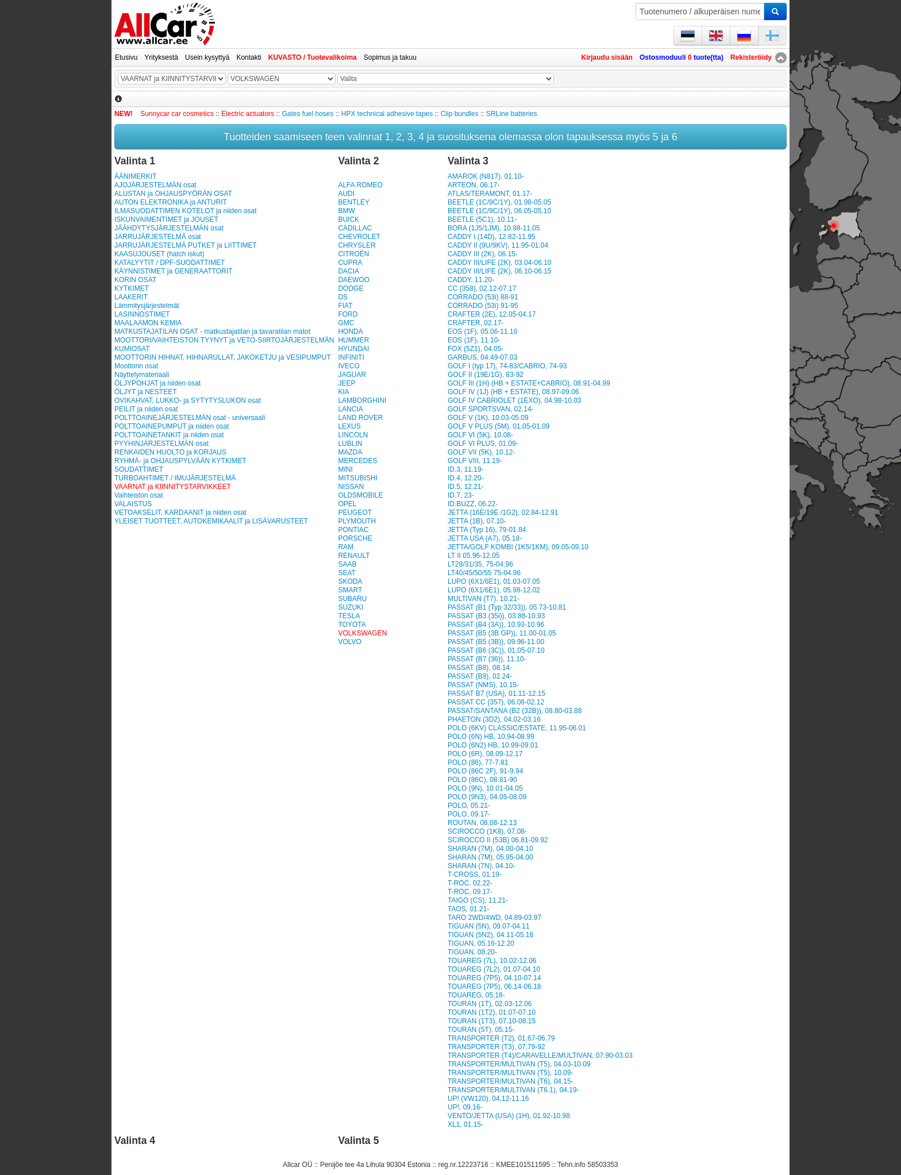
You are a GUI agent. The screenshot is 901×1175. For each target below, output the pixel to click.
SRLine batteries (511, 114)
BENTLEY (353, 202)
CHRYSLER (356, 245)
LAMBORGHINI (362, 400)
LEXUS (349, 426)
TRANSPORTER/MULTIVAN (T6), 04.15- (510, 1081)
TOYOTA (351, 625)
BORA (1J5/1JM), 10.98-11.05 (494, 228)
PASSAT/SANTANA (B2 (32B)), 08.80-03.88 (515, 711)
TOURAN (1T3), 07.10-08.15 (492, 1021)
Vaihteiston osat (138, 495)
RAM (345, 547)
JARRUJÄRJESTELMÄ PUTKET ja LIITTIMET (185, 245)
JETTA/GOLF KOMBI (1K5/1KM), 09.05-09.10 (518, 547)
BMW (346, 211)
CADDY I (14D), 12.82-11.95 (492, 237)
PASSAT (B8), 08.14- (480, 668)
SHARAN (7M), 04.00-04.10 (490, 849)
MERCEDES (357, 461)
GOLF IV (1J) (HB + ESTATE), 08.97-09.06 (513, 392)
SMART (350, 590)
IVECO (348, 366)
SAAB (347, 564)
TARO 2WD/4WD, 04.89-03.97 (494, 918)
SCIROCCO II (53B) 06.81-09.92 (498, 840)
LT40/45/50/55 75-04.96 (484, 573)
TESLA (349, 616)
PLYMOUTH (357, 521)
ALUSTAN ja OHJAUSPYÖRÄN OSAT (173, 194)
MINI (345, 469)
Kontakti (248, 57)
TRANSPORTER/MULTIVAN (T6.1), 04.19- (513, 1090)
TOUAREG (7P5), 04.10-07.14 (494, 978)
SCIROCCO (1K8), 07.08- (487, 831)
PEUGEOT (355, 512)
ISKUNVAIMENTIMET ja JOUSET (166, 219)
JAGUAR (352, 375)
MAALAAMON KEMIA (148, 323)
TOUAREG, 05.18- (476, 995)
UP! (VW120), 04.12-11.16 (488, 1099)
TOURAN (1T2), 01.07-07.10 (492, 1012)
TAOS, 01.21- (468, 909)
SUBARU (352, 599)
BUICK (348, 219)
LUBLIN (350, 444)
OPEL (347, 504)
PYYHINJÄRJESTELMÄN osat (161, 444)
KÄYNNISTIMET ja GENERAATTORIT (173, 271)
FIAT (345, 306)
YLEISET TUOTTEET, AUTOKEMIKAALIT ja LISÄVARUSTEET (211, 521)
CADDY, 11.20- (471, 280)
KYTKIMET (131, 288)
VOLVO (349, 642)
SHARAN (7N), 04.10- (481, 866)
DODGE (350, 288)
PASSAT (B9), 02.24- (480, 676)
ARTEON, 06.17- (473, 185)
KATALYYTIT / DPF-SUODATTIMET (169, 263)
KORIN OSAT (135, 280)
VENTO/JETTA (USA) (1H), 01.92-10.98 (509, 1116)
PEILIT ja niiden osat (146, 409)
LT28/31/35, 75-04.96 (480, 564)
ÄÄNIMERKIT (135, 176)
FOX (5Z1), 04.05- (475, 349)
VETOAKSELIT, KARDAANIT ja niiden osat (180, 512)
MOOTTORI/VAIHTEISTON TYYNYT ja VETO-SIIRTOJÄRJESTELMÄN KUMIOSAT (224, 344)
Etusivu (126, 57)
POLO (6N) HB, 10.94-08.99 (491, 737)
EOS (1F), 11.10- (474, 340)
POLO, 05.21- (469, 806)
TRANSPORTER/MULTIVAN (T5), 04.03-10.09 (519, 1064)
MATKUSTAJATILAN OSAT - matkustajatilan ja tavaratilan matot (212, 332)
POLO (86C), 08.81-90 (482, 780)
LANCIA (350, 409)
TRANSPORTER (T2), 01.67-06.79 (501, 1038)
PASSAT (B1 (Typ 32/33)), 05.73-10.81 (507, 607)
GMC (346, 323)
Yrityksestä (161, 57)
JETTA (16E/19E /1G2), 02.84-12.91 (503, 512)
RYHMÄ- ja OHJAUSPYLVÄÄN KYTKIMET (180, 461)
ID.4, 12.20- (466, 478)
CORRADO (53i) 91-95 (483, 306)
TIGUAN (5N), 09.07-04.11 (489, 926)
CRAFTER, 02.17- (475, 323)
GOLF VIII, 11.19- (475, 461)
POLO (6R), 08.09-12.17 (485, 754)
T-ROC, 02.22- (470, 883)
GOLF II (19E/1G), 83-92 (485, 375)
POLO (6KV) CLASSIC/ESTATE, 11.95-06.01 (517, 728)
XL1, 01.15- (465, 1124)
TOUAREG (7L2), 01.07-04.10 (494, 969)
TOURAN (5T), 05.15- (481, 1030)
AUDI (346, 194)
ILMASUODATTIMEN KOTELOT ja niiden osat (185, 211)
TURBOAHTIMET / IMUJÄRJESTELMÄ (175, 478)
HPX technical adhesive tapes (387, 114)
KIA (343, 392)
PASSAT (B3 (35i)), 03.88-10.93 (496, 616)
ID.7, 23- (461, 495)
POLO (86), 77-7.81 (478, 762)
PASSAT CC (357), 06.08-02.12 (496, 702)
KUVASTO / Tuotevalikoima (312, 57)
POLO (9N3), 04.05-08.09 (487, 797)
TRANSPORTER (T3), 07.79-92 (496, 1047)
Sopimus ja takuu (390, 57)
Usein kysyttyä (207, 57)
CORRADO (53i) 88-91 (483, 297)
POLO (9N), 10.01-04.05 (485, 788)
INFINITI (351, 357)
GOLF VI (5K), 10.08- (480, 435)
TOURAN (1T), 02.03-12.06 (490, 1004)
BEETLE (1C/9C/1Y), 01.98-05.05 (499, 202)
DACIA (348, 271)
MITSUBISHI (358, 478)
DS (343, 297)
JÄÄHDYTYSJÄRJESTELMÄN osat (169, 228)
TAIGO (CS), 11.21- (478, 900)
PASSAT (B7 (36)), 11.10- (487, 659)
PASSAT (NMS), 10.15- (483, 685)
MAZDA (350, 452)
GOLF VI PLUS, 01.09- (483, 444)
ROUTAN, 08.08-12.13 (482, 823)
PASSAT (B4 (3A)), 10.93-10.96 (496, 625)
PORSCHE (355, 538)
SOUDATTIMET (138, 469)
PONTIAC (353, 530)
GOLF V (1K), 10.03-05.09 (488, 418)
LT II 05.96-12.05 (473, 556)
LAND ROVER (360, 418)
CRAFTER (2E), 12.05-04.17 (492, 314)
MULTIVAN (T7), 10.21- (483, 599)
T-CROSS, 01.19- (475, 874)
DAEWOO (353, 280)
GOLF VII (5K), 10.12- (481, 452)
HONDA (350, 332)
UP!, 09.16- (465, 1107)
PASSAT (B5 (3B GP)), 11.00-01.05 (502, 633)
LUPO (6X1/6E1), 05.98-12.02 (494, 590)
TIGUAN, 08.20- (472, 952)
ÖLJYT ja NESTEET (145, 392)
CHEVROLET (359, 237)
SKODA (350, 581)
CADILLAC (355, 228)
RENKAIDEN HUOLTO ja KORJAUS (170, 452)
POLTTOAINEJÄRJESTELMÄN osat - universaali (189, 418)
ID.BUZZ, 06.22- (473, 504)
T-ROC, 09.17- (470, 892)
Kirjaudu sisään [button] (607, 57)
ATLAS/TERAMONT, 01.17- (490, 194)
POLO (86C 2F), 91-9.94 (485, 771)
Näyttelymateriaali (141, 375)
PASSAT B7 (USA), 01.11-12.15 (496, 693)
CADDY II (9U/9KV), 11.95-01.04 (498, 245)
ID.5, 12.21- (466, 487)
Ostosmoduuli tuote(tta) (681, 57)
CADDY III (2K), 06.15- (483, 254)
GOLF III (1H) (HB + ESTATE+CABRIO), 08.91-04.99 (529, 383)
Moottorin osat (136, 366)
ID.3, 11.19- (466, 469)
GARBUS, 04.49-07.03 (482, 357)
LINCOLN (353, 435)
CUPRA (350, 263)
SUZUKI (350, 607)
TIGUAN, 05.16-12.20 (481, 943)
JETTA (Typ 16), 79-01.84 (487, 530)
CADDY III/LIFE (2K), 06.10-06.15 (500, 271)
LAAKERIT (131, 297)
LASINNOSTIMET (142, 314)
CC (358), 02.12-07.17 (482, 288)
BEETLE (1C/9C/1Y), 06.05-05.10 (499, 211)
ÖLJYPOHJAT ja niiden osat (157, 383)
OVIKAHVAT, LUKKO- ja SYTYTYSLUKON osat (187, 400)
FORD (347, 314)
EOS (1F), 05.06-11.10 (482, 332)
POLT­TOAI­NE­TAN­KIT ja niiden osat (169, 435)
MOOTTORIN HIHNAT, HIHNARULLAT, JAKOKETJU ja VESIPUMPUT (222, 357)
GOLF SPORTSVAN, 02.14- (491, 409)
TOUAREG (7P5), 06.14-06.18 (494, 987)
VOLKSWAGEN (362, 633)
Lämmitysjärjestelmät (146, 306)
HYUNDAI (353, 349)
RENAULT (353, 556)
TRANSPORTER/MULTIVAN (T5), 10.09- (510, 1073)
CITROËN (353, 254)
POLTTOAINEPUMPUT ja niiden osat (171, 426)
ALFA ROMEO (360, 185)
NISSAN (351, 487)
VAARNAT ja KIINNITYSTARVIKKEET (172, 487)
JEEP (346, 383)
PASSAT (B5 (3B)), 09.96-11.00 (496, 642)
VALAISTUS (133, 504)
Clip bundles (460, 114)
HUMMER (353, 340)
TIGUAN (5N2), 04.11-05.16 (490, 935)
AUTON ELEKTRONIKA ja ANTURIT (170, 202)
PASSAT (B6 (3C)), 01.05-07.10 (496, 650)
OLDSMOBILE (360, 495)
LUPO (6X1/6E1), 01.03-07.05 (494, 581)
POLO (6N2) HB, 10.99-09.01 (493, 745)
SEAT (346, 573)
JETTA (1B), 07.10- (477, 521)
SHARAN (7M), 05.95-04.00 (490, 857)
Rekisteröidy (751, 57)
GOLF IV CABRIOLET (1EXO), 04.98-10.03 (515, 400)
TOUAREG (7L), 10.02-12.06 (492, 961)
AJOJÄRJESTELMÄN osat (155, 185)
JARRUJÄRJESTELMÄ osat (157, 237)
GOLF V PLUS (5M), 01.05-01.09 (498, 426)
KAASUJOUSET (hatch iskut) (159, 254)
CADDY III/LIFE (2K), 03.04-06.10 (500, 263)
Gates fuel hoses (307, 114)
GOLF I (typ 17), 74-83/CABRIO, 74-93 (507, 366)
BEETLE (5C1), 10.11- (482, 219)
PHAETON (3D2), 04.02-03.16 (494, 719)
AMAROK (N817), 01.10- (486, 176)
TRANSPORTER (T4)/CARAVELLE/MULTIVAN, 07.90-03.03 (540, 1055)
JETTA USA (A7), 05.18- (485, 538)
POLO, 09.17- (469, 814)
